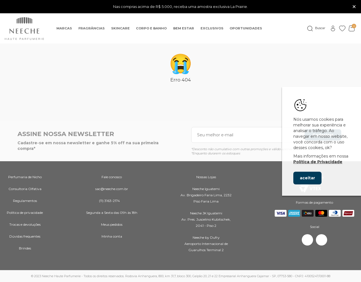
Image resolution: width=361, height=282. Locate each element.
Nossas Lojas (206, 177)
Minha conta (112, 236)
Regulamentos (25, 201)
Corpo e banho (151, 28)
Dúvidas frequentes (24, 236)
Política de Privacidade (317, 161)
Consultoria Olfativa (24, 189)
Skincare (120, 28)
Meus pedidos (111, 224)
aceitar (307, 177)
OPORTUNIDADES (246, 28)
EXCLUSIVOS (212, 28)
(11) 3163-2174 (109, 201)
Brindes (25, 248)
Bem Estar (183, 28)
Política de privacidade (25, 212)
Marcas (64, 28)
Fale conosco (112, 177)
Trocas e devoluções (25, 224)
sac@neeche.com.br (111, 189)
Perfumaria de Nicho (25, 177)
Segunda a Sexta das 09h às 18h (111, 212)
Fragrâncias (91, 28)
